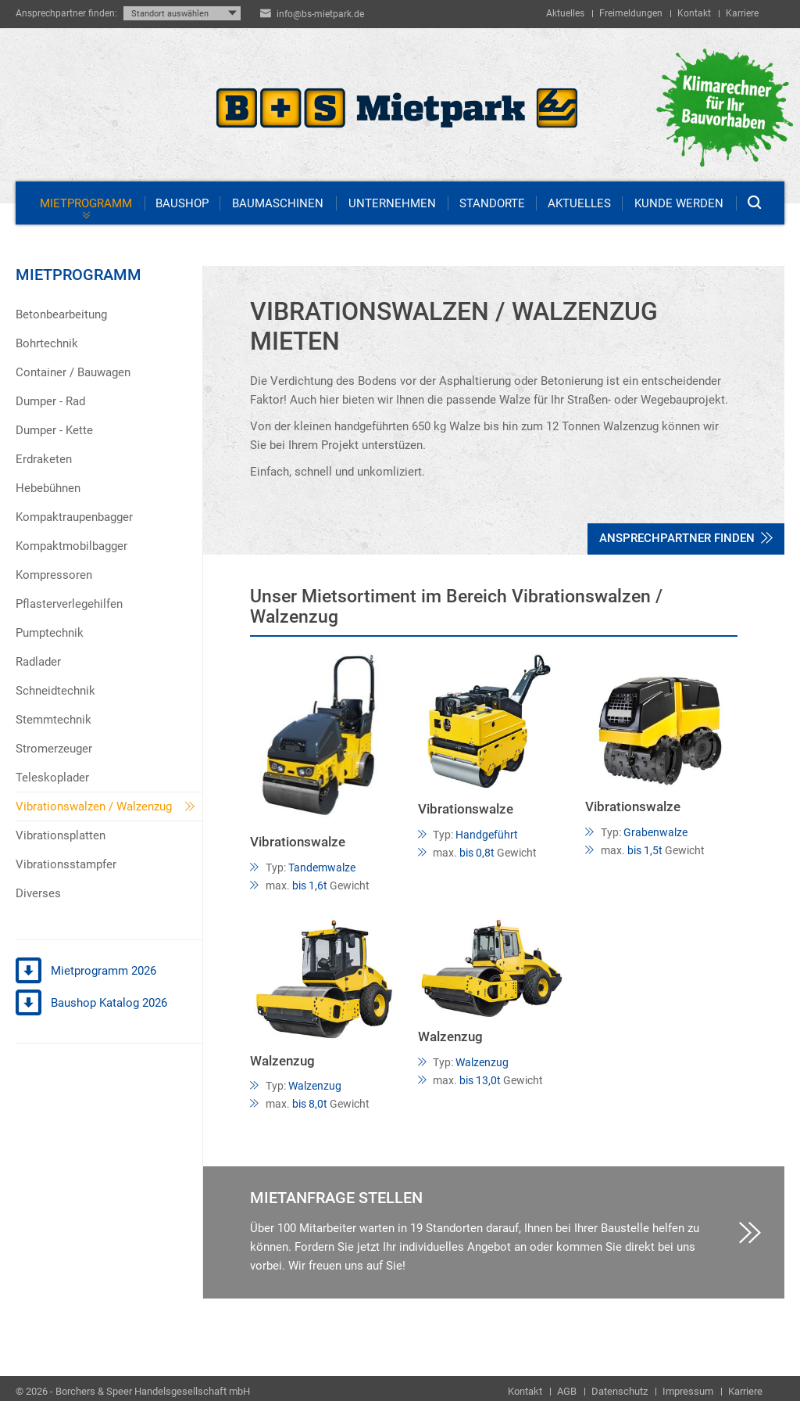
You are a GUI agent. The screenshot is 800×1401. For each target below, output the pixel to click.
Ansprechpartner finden (686, 538)
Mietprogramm (78, 274)
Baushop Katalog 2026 (91, 1003)
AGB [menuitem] (567, 1391)
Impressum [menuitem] (687, 1391)
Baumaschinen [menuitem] (277, 203)
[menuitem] (109, 314)
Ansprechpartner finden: (66, 13)
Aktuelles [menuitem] (565, 13)
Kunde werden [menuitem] (678, 203)
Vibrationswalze (297, 842)
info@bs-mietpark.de (320, 14)
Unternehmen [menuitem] (392, 203)
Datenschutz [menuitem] (619, 1391)
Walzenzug (282, 1061)
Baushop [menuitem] (182, 203)
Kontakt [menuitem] (694, 13)
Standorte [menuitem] (492, 203)
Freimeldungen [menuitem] (630, 13)
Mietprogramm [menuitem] (86, 203)
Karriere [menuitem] (742, 13)
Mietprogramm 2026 (86, 971)
